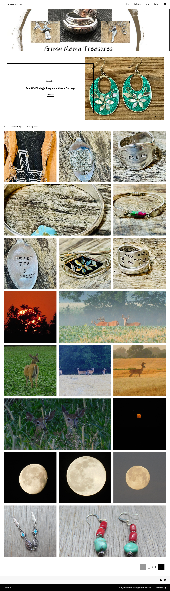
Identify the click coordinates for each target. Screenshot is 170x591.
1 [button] (155, 116)
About (147, 4)
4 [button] (161, 116)
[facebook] (161, 580)
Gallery (156, 4)
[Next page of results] (161, 567)
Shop (127, 4)
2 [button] (157, 116)
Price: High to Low (32, 127)
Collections (137, 4)
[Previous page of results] (143, 567)
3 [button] (159, 116)
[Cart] (165, 4)
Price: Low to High (16, 127)
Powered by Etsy (160, 587)
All (4, 127)
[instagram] (165, 580)
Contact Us (7, 587)
